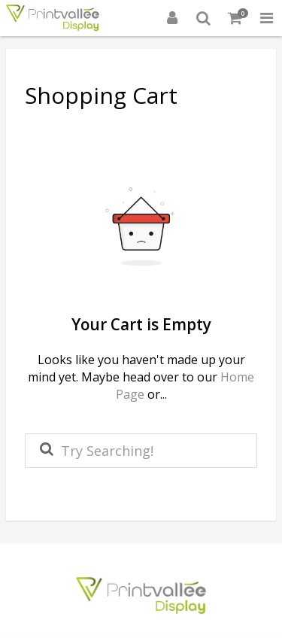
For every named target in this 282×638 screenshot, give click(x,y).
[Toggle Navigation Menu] (266, 18)
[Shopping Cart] (235, 18)
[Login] (172, 18)
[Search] (204, 18)
